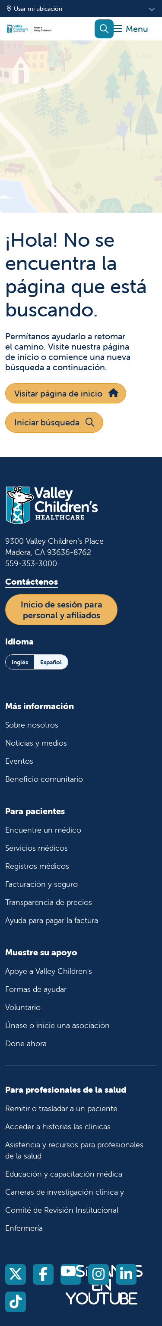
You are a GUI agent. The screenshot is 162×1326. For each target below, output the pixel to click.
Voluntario (23, 1007)
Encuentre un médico (43, 830)
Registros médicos (37, 866)
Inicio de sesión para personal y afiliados (61, 609)
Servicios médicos (36, 848)
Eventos (19, 761)
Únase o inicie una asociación (57, 1025)
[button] (131, 29)
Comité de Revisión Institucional (61, 1210)
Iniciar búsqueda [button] (54, 422)
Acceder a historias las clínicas (58, 1126)
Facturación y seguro (41, 884)
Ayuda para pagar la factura (51, 920)
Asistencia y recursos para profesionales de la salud (74, 1150)
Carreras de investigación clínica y (64, 1192)
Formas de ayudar (36, 989)
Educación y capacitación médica (63, 1174)
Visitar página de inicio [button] (65, 393)
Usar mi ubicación (34, 8)
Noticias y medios (36, 743)
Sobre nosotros (31, 725)
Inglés (20, 662)
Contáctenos (31, 581)
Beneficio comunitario (44, 779)
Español (51, 662)
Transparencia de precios (48, 902)
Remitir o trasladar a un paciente (61, 1108)
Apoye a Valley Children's (48, 971)
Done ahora (26, 1043)
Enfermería (24, 1228)
